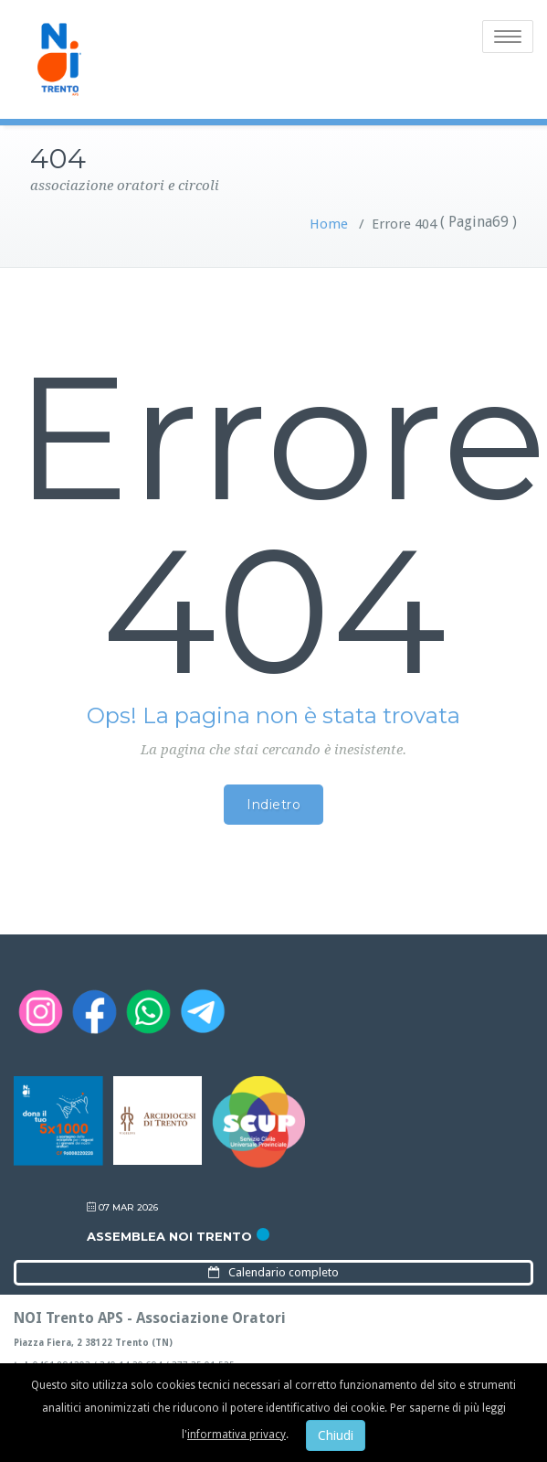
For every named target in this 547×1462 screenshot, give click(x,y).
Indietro (273, 804)
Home (329, 224)
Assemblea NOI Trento (169, 1236)
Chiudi (335, 1435)
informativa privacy (236, 1434)
